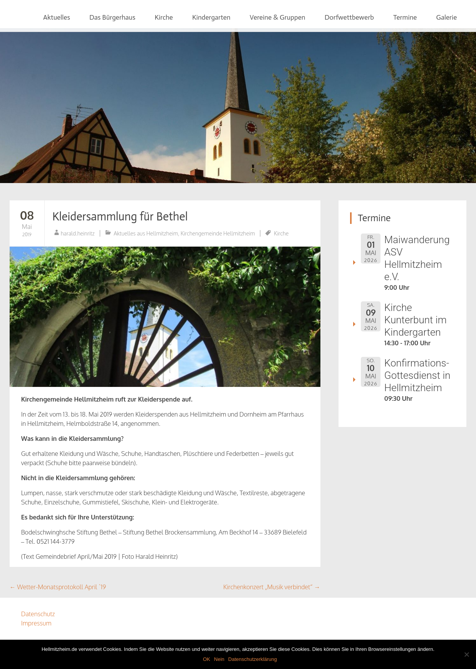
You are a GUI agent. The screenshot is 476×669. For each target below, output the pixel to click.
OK (206, 659)
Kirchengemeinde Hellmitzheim (218, 233)
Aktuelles (56, 17)
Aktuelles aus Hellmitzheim (146, 233)
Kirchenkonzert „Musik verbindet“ (271, 587)
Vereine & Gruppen (277, 17)
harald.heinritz (78, 233)
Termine (405, 17)
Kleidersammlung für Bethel (120, 217)
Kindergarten (211, 17)
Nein (219, 659)
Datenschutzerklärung (252, 659)
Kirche (164, 17)
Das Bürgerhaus (112, 17)
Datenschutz (38, 614)
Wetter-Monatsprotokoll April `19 (58, 587)
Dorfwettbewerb (349, 17)
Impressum (36, 623)
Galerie (446, 17)
